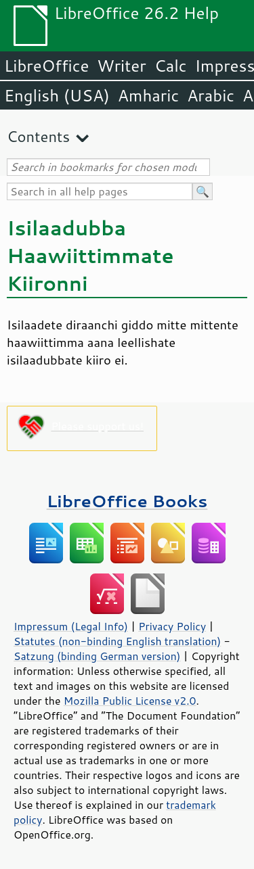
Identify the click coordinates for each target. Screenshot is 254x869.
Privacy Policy (172, 626)
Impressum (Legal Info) (71, 626)
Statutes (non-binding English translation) (117, 641)
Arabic (210, 95)
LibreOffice (46, 65)
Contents (38, 136)
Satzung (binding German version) (97, 656)
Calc (170, 65)
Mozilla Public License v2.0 (130, 700)
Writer (121, 65)
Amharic (148, 95)
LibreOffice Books (127, 501)
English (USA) (57, 95)
